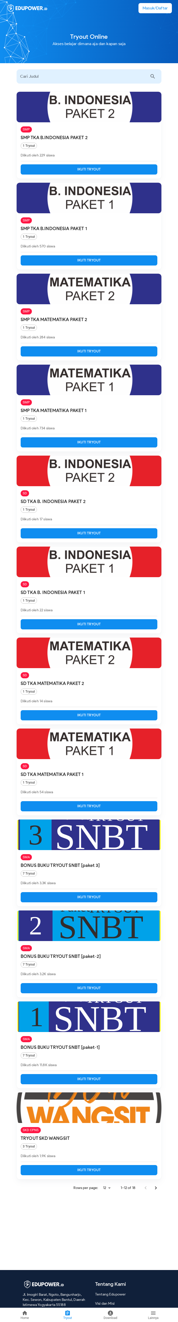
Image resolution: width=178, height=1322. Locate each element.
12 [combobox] (104, 1188)
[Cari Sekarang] (153, 76)
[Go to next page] (156, 1188)
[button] (155, 8)
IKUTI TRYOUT (89, 169)
